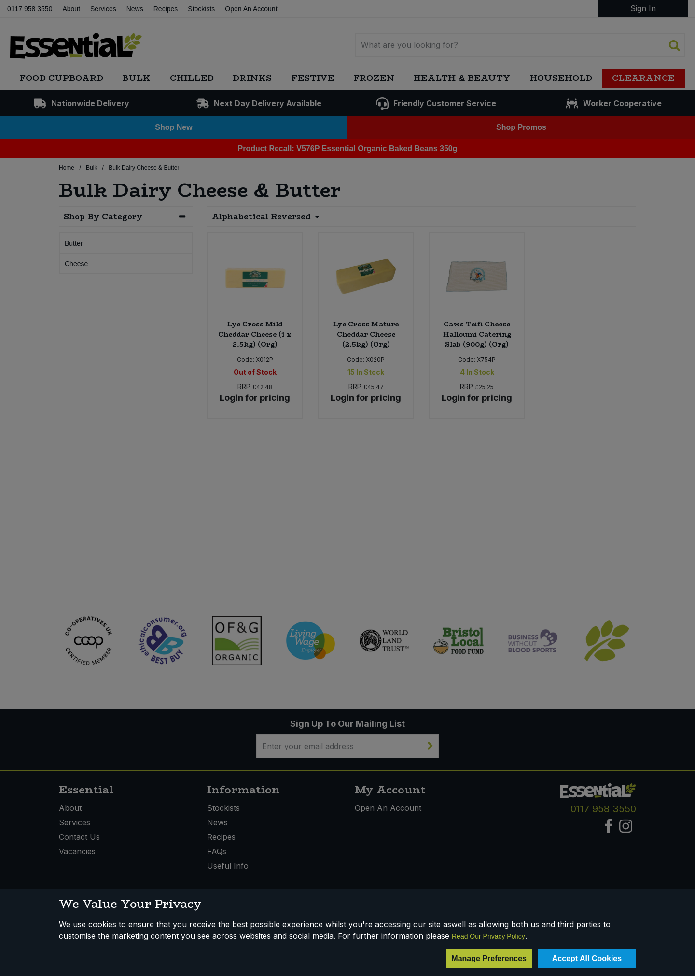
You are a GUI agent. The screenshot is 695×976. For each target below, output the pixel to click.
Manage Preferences (489, 958)
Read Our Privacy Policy (488, 936)
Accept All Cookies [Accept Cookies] (587, 958)
